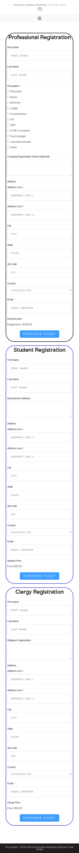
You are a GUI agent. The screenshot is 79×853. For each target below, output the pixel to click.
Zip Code (12, 264)
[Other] (8, 147)
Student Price (14, 560)
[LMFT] (8, 125)
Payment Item (14, 318)
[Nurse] (8, 97)
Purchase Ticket (39, 334)
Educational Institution (18, 398)
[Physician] (8, 91)
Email (10, 299)
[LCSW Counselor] (8, 130)
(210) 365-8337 (57, 5)
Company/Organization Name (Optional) (28, 156)
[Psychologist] (8, 136)
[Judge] (8, 108)
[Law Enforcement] (8, 141)
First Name (13, 47)
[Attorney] (8, 102)
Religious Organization (19, 640)
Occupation (13, 85)
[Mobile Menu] (39, 18)
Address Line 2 (15, 206)
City (9, 225)
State (10, 245)
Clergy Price (13, 802)
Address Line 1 (15, 187)
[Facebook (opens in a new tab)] (40, 9)
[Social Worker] (8, 113)
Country (11, 283)
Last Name (13, 66)
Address (11, 181)
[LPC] (8, 119)
